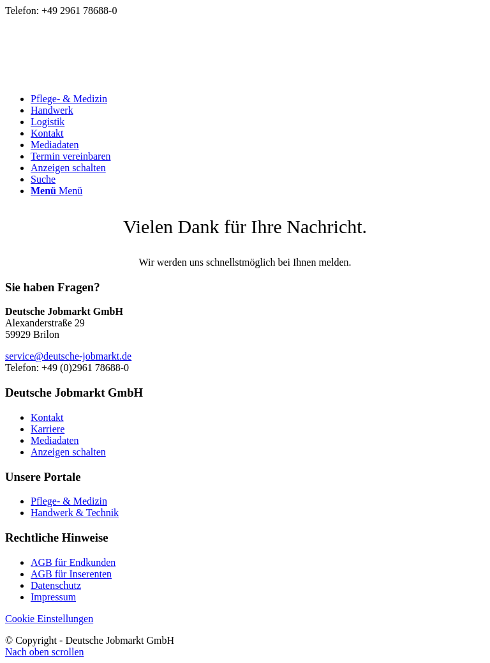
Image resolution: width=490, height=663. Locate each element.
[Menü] (56, 190)
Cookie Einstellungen (49, 618)
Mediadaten (55, 440)
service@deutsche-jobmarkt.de (68, 356)
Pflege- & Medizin (69, 501)
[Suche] (43, 179)
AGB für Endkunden (73, 562)
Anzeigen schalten (68, 451)
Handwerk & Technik (75, 512)
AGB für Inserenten (71, 573)
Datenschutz (56, 585)
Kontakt (47, 417)
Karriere (47, 428)
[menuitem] (258, 99)
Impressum (53, 596)
